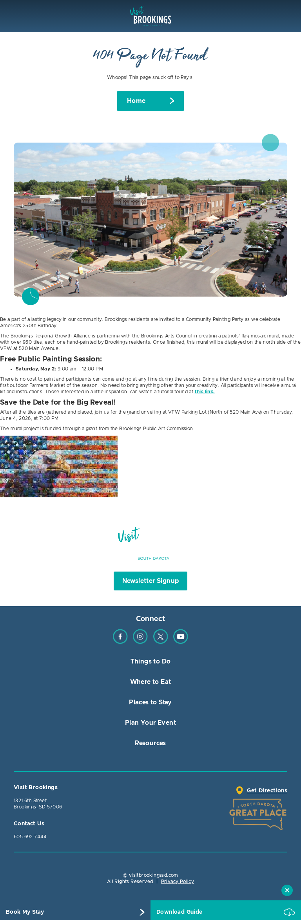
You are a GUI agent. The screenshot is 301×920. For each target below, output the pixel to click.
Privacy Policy (177, 881)
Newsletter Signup (150, 581)
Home (136, 101)
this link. (205, 391)
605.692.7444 (30, 836)
